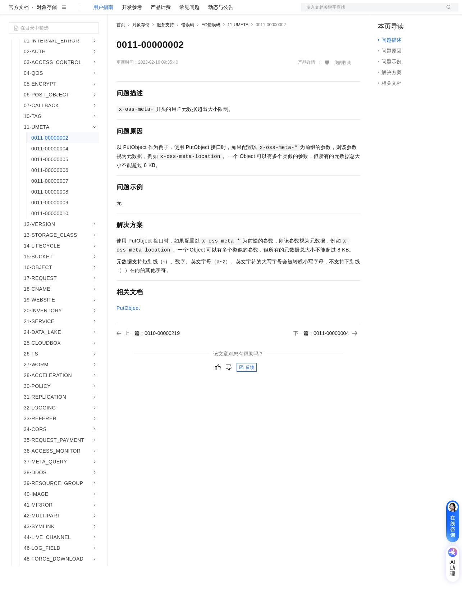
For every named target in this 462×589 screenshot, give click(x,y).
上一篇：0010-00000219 (148, 356)
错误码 (187, 47)
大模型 (73, 11)
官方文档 (19, 30)
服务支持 (165, 47)
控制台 (403, 11)
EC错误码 (210, 47)
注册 (420, 11)
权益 (138, 11)
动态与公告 (220, 30)
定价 (155, 11)
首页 (120, 47)
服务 (212, 11)
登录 (446, 11)
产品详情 (306, 85)
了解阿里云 (237, 11)
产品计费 (161, 30)
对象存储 (47, 30)
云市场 (175, 11)
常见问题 (189, 30)
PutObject (128, 331)
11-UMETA (238, 47)
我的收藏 (342, 85)
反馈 (246, 390)
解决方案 (116, 11)
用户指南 (103, 30)
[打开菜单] (11, 11)
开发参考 (132, 30)
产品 (93, 11)
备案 (385, 11)
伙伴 (195, 11)
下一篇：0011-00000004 (325, 356)
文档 (370, 11)
